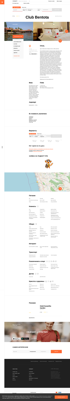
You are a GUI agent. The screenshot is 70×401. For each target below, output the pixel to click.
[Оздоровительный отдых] (48, 281)
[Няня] (35, 274)
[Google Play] (25, 339)
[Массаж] (46, 281)
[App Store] (16, 339)
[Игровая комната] (51, 261)
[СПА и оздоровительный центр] (50, 281)
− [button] (66, 183)
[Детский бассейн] (38, 274)
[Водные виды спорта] (56, 261)
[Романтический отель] (53, 281)
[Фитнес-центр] (47, 261)
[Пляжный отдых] (30, 46)
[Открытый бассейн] (53, 261)
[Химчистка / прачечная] (36, 224)
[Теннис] (49, 261)
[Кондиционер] (38, 206)
